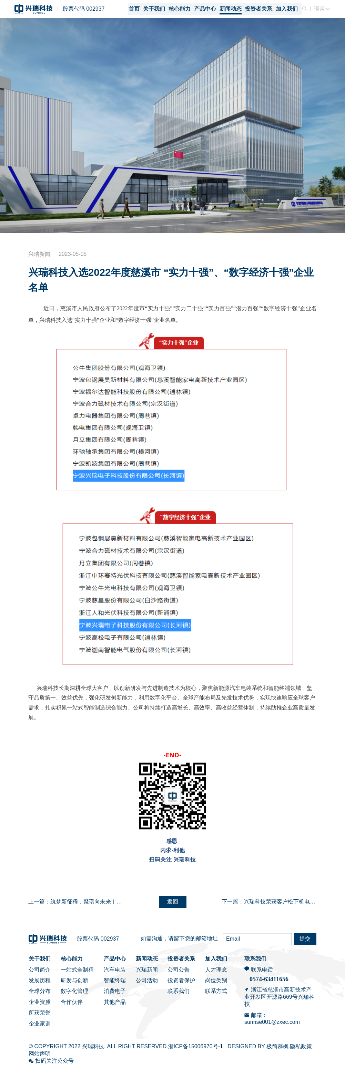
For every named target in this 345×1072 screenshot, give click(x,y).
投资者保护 (181, 983)
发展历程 (40, 983)
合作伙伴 (72, 1004)
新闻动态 (147, 961)
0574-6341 (263, 981)
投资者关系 (181, 961)
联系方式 (216, 994)
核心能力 (72, 961)
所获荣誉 (40, 1015)
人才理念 (216, 972)
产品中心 (115, 961)
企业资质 (40, 1004)
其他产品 (115, 1004)
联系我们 (179, 994)
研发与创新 (74, 983)
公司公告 (179, 972)
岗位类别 (216, 983)
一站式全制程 (77, 972)
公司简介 (40, 972)
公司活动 (147, 983)
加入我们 (216, 961)
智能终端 (115, 983)
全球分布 (40, 994)
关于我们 (40, 961)
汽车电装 (115, 972)
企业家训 (40, 1026)
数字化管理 (74, 994)
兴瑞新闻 (147, 972)
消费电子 (115, 994)
